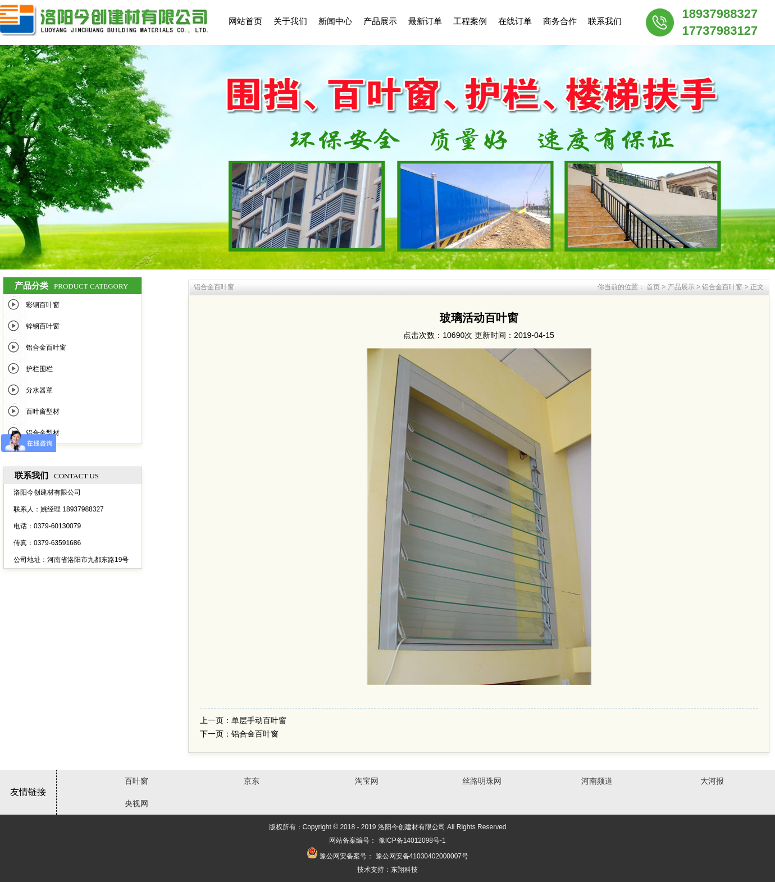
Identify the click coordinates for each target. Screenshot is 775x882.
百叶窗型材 (43, 411)
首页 (653, 287)
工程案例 (470, 21)
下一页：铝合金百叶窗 (239, 733)
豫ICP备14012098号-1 (412, 840)
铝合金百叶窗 (46, 347)
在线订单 (515, 21)
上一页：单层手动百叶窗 (243, 720)
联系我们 (605, 21)
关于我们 (290, 21)
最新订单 (425, 21)
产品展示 (380, 21)
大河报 (712, 780)
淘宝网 (367, 780)
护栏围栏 (39, 369)
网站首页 (245, 21)
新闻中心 (335, 21)
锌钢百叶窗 (43, 326)
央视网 (136, 803)
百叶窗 (136, 780)
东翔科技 (404, 870)
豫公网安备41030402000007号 (422, 856)
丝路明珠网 (482, 780)
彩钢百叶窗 (43, 305)
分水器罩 (39, 390)
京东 (251, 780)
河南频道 (597, 780)
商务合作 (560, 21)
